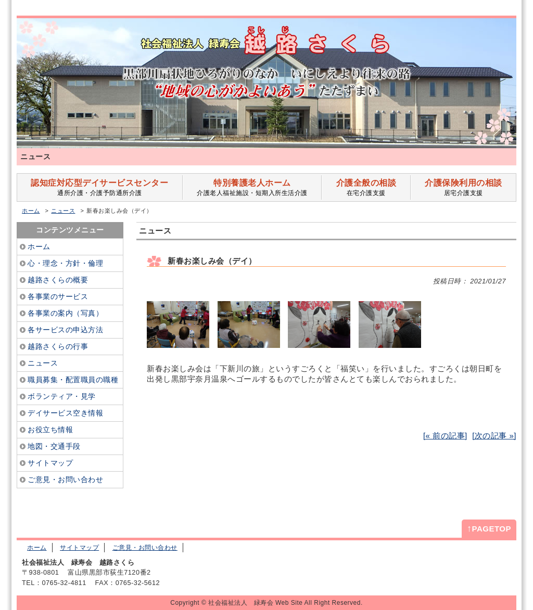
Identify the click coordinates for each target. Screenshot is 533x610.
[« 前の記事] (445, 435)
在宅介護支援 (366, 187)
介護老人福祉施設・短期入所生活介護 (252, 187)
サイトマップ (79, 547)
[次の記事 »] (494, 435)
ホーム (31, 210)
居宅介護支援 (463, 187)
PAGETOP (489, 528)
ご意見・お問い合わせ (144, 547)
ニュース (63, 210)
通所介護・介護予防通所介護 (99, 187)
